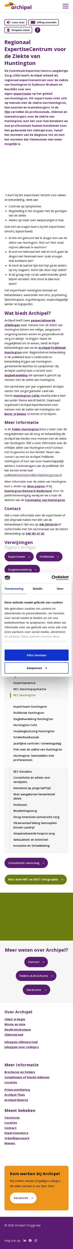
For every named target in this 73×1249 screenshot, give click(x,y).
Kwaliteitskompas (17, 1029)
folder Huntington (25, 429)
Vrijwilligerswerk (16, 1138)
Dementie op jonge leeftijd (32, 788)
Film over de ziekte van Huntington (37, 749)
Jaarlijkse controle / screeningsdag (37, 743)
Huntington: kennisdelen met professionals (33, 758)
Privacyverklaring (17, 1089)
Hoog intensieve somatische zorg (36, 817)
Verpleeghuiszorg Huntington (34, 731)
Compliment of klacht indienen (26, 1077)
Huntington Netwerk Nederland (28, 491)
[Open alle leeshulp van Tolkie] (37, 30)
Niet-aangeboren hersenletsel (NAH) (34, 796)
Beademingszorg (25, 811)
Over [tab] (60, 588)
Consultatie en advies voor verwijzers (31, 780)
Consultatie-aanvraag (23, 863)
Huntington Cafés (27, 395)
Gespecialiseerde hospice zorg (34, 833)
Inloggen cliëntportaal (21, 1042)
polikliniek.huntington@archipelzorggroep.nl (33, 475)
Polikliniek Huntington (28, 713)
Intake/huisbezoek (26, 737)
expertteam (22, 93)
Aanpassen (36, 667)
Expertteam (16, 556)
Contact (34, 962)
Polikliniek (47, 556)
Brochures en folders (19, 1072)
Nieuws (9, 1143)
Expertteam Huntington (30, 706)
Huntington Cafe (25, 725)
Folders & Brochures (33, 976)
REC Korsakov (22, 771)
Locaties (10, 1082)
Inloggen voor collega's (21, 1047)
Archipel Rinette (16, 1100)
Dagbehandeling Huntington (33, 719)
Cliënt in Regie (14, 1019)
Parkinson (20, 805)
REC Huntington (24, 695)
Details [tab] (37, 588)
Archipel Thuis (14, 1095)
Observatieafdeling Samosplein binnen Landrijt (35, 825)
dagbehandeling (16, 375)
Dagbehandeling (19, 569)
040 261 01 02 (35, 533)
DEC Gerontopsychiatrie (29, 689)
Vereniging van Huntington (45, 500)
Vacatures (34, 990)
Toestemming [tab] (14, 588)
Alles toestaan (37, 655)
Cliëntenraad (13, 1034)
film (7, 112)
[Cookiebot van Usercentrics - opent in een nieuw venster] (52, 577)
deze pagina (36, 486)
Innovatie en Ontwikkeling (31, 845)
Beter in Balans (15, 414)
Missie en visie (15, 1024)
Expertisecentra (24, 683)
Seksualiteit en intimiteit (30, 839)
